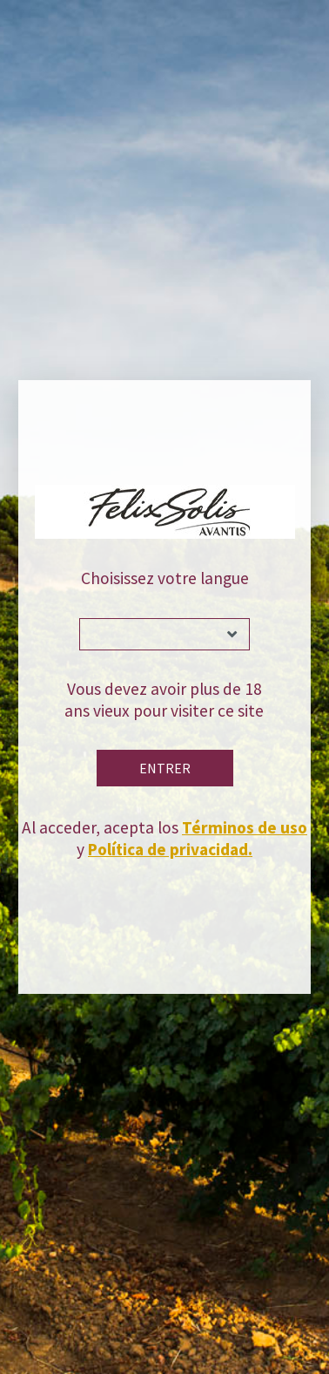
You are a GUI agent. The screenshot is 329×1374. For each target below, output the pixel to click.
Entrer (165, 768)
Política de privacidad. (170, 849)
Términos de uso (244, 827)
